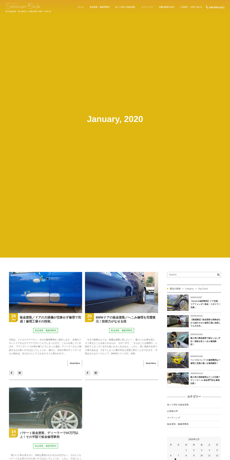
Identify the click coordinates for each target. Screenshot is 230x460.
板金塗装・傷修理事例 (45, 330)
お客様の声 (172, 411)
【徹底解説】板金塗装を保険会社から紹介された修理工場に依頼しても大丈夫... (205, 323)
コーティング (173, 417)
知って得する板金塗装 (178, 404)
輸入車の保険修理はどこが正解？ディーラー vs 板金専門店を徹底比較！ (205, 380)
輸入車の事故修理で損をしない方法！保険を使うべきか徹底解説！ (205, 341)
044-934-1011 (217, 7)
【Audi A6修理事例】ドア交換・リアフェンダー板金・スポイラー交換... (205, 304)
